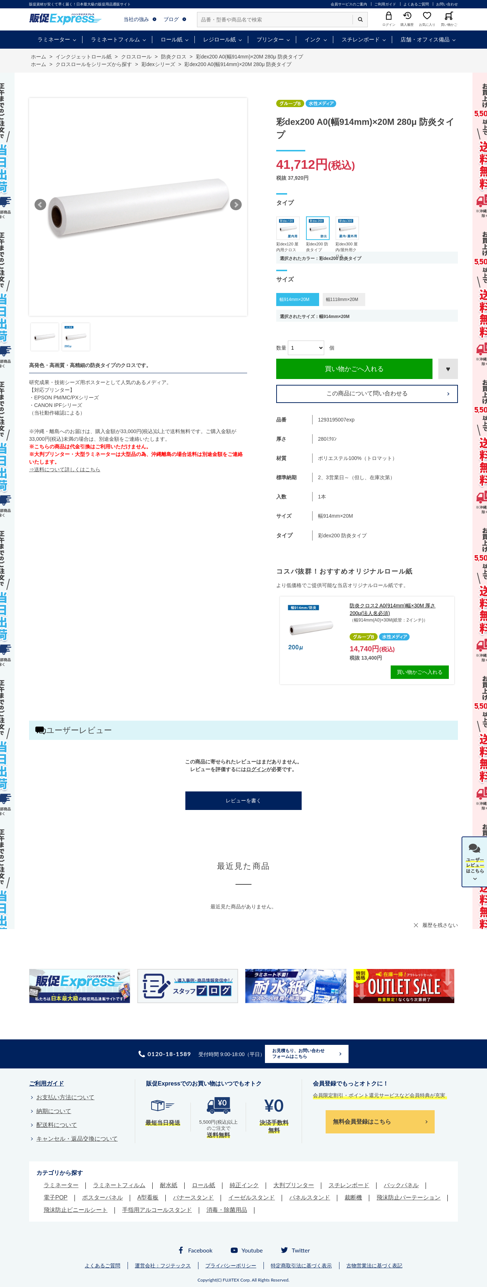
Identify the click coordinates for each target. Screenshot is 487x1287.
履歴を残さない (440, 925)
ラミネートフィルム (115, 39)
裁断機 (353, 1197)
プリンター (270, 39)
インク (313, 39)
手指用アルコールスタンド (157, 1210)
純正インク (244, 1185)
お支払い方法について (65, 1097)
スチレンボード (361, 39)
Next (236, 205)
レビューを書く (243, 800)
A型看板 (148, 1197)
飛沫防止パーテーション (408, 1197)
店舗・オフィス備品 (425, 39)
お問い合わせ (447, 4)
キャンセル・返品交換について (77, 1139)
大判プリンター (293, 1185)
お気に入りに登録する (448, 369)
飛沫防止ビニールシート (76, 1210)
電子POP (56, 1197)
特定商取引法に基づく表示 (301, 1265)
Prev (40, 205)
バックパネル (401, 1185)
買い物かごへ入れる (354, 368)
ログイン (256, 769)
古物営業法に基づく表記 (374, 1265)
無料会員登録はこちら (362, 1122)
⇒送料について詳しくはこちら (64, 469)
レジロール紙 (219, 39)
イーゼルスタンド (251, 1197)
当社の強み (136, 19)
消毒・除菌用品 (226, 1210)
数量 (281, 348)
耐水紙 (168, 1185)
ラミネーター (53, 39)
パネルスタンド (309, 1197)
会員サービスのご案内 (349, 4)
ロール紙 (171, 39)
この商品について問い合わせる (367, 393)
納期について (53, 1111)
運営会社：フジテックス (163, 1265)
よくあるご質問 (416, 4)
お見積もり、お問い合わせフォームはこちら (298, 1053)
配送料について (56, 1125)
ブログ (171, 19)
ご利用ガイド (385, 4)
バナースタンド (193, 1197)
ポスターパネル (102, 1197)
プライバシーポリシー (230, 1265)
